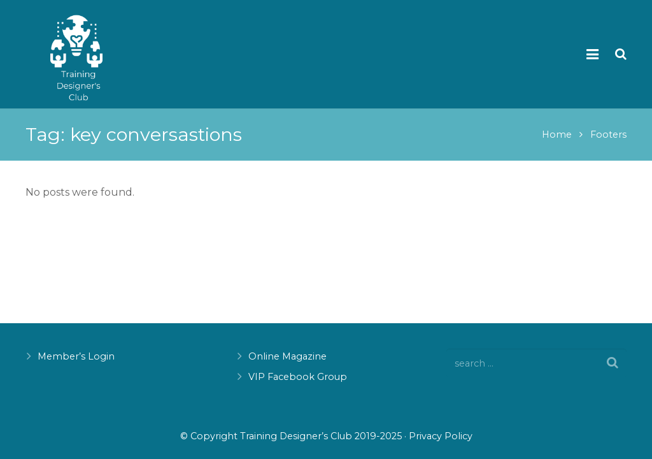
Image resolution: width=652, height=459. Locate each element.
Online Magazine (287, 356)
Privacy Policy (440, 436)
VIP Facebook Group (297, 376)
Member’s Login (76, 356)
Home (557, 134)
